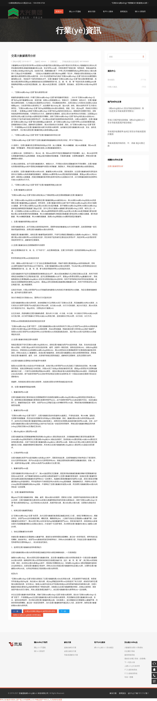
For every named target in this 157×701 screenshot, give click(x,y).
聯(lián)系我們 (140, 11)
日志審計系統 (129, 651)
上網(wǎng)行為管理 (132, 666)
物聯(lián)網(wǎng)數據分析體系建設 (27, 615)
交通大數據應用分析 (115, 166)
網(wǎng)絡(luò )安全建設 (104, 647)
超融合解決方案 (70, 647)
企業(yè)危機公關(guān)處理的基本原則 (40, 611)
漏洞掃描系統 (129, 655)
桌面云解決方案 (70, 651)
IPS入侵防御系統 (130, 669)
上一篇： (16, 611)
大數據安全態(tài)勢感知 (133, 647)
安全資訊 (127, 79)
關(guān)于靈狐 (75, 11)
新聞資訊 (124, 11)
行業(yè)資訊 (127, 86)
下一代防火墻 (129, 662)
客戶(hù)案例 (108, 11)
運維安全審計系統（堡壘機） (135, 658)
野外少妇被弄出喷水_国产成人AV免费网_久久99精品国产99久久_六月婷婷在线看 (31, 699)
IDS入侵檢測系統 (130, 673)
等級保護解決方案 (71, 655)
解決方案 (92, 11)
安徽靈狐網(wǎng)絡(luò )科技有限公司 (34, 693)
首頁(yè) (59, 11)
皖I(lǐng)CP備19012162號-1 (138, 693)
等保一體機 (128, 677)
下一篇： (64, 611)
